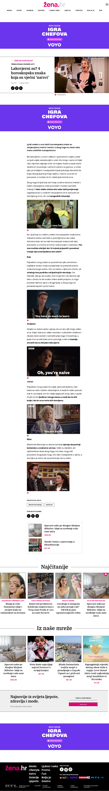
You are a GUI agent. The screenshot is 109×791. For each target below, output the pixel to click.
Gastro (41, 10)
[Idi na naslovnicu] (54, 6)
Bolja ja (90, 10)
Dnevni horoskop (23, 60)
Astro (19, 10)
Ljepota (67, 10)
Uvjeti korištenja (74, 786)
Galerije (29, 10)
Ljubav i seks (54, 10)
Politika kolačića (60, 786)
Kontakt (38, 786)
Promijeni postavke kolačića (91, 786)
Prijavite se (83, 704)
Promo (46, 770)
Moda (9, 10)
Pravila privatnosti (47, 786)
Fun (100, 10)
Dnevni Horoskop (35, 505)
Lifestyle (79, 10)
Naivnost (49, 505)
